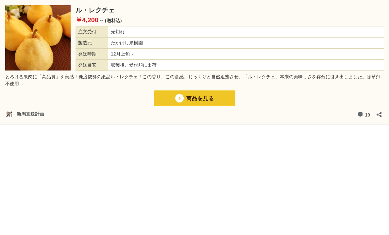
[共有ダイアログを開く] (379, 112)
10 (363, 114)
